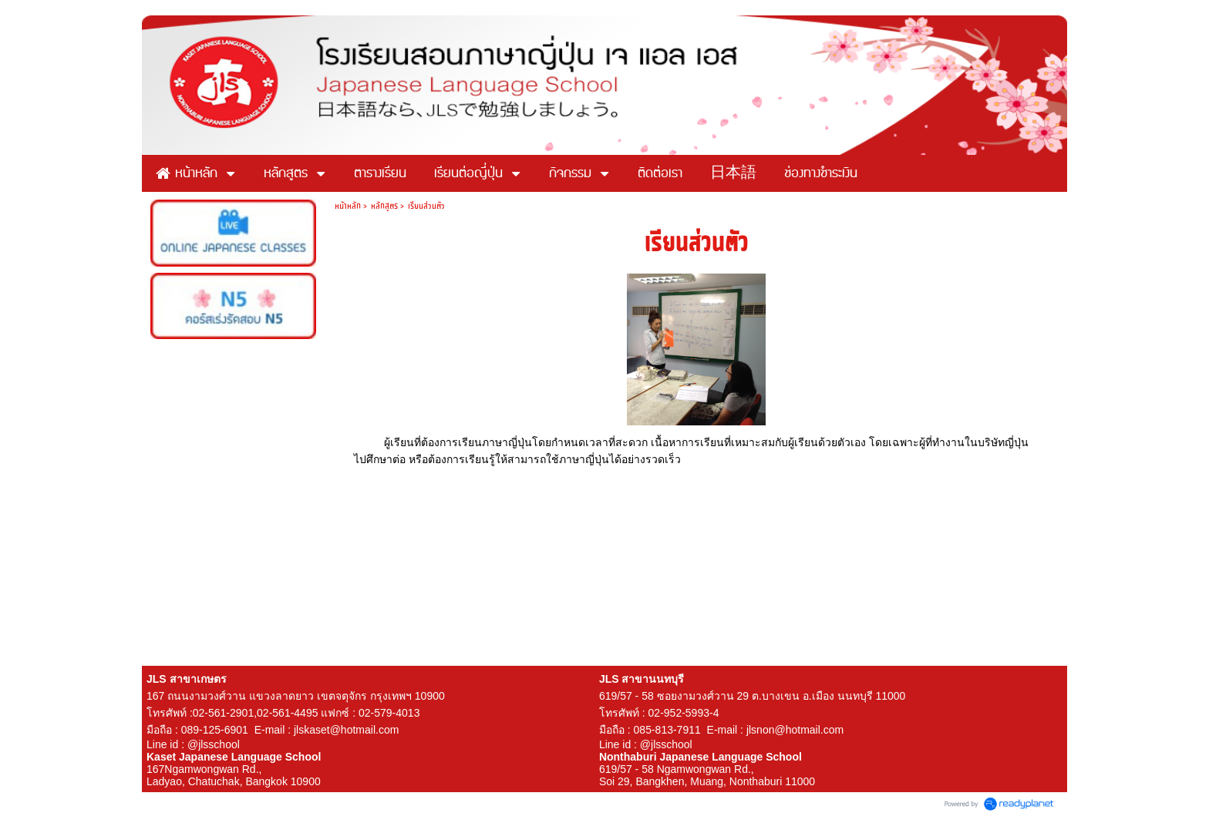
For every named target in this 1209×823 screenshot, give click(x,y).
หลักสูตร (384, 206)
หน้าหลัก (348, 206)
